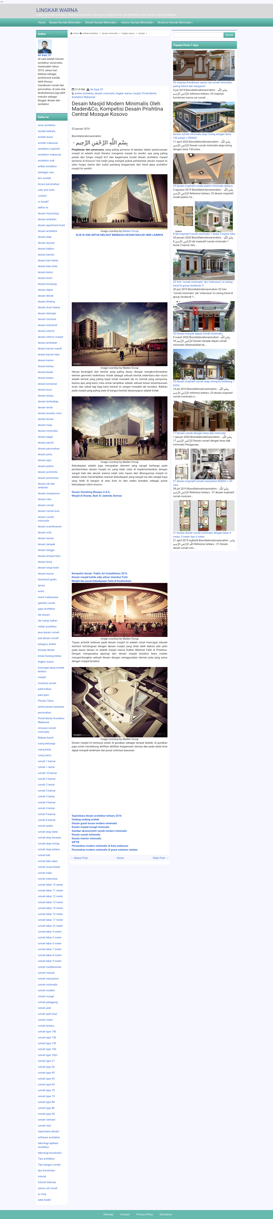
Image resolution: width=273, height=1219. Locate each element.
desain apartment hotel (51, 225)
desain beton (45, 272)
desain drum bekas (49, 307)
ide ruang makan (47, 620)
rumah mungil (46, 996)
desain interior (46, 331)
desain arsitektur (47, 231)
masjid (137, 93)
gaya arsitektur (46, 608)
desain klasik (45, 372)
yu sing (42, 1194)
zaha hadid (44, 1199)
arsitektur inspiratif (49, 148)
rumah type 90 (46, 1113)
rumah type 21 (46, 1060)
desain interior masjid (50, 337)
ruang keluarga (46, 743)
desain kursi (45, 389)
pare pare (43, 695)
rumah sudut (45, 1019)
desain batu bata (47, 266)
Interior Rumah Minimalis (137, 22)
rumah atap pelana (49, 849)
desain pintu (45, 454)
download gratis (47, 579)
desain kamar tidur (49, 354)
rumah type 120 (47, 1037)
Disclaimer (166, 1214)
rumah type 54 (46, 1078)
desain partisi (46, 442)
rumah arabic (45, 825)
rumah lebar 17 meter (50, 919)
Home (42, 22)
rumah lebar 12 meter (50, 896)
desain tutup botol (48, 567)
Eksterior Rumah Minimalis (175, 22)
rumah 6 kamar (47, 820)
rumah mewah (46, 972)
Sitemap (108, 1214)
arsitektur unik (46, 160)
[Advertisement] (119, 61)
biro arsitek (44, 178)
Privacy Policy (144, 1214)
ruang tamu (44, 755)
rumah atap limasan (49, 837)
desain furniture (47, 319)
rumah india (45, 873)
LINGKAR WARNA (57, 10)
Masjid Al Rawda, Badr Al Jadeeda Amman (97, 495)
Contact (124, 1214)
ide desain (44, 614)
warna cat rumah (48, 1188)
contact (42, 195)
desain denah (45, 295)
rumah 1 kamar (47, 761)
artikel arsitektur (84, 93)
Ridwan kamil (45, 737)
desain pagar (45, 436)
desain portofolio (48, 472)
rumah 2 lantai (46, 784)
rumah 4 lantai (46, 808)
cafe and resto (46, 190)
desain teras (45, 561)
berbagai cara (46, 172)
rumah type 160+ (48, 1055)
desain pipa (44, 460)
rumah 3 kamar (47, 790)
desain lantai (45, 407)
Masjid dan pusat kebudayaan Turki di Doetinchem (101, 581)
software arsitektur (49, 1137)
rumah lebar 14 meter (50, 908)
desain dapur (45, 289)
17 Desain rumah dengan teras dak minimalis (199, 433)
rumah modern (46, 990)
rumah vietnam (46, 1119)
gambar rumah (46, 603)
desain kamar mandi (50, 348)
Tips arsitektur (46, 1158)
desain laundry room (50, 413)
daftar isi (43, 207)
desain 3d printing (48, 213)
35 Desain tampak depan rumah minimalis (198, 333)
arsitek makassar (48, 143)
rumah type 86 (46, 1108)
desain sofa (45, 532)
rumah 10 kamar (47, 773)
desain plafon (46, 466)
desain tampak (46, 544)
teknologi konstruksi (50, 1152)
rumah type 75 (46, 1096)
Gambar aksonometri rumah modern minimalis (100, 830)
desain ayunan (46, 242)
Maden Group (131, 231)
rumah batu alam (48, 861)
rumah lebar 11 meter (50, 890)
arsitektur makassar (49, 154)
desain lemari (46, 419)
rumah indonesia (47, 878)
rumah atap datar (48, 831)
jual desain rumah (48, 638)
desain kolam (45, 377)
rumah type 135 (47, 1043)
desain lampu (46, 395)
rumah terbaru (46, 1025)
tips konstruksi (46, 1170)
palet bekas (44, 689)
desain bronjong (47, 284)
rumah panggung (48, 1002)
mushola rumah (47, 683)
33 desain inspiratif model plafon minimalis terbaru (203, 185)
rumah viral (44, 1125)
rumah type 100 (47, 1031)
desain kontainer (47, 383)
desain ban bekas (48, 260)
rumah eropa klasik (49, 867)
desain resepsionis (49, 493)
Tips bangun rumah (49, 1164)
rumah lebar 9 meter (50, 961)
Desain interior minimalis (86, 838)
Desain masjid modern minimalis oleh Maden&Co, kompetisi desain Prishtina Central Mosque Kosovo (117, 108)
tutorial (42, 1176)
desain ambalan (47, 219)
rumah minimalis (48, 984)
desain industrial (47, 325)
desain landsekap (48, 401)
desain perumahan (49, 448)
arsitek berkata (46, 131)
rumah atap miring (48, 843)
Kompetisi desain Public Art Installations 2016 (99, 573)
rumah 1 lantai (46, 767)
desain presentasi (48, 478)
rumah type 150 (47, 1049)
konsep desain (46, 650)
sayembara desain (48, 1131)
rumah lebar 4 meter (50, 931)
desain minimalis (105, 93)
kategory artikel (47, 644)
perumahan (44, 712)
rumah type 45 (46, 1072)
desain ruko (44, 499)
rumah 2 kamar (47, 778)
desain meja (45, 425)
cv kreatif (43, 201)
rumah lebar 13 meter (50, 902)
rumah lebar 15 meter (50, 914)
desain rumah (46, 505)
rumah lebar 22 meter (50, 925)
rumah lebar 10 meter (50, 884)
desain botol (45, 278)
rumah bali (44, 855)
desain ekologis (47, 313)
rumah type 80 (46, 1102)
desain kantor (46, 360)
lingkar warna (124, 93)
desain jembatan (47, 342)
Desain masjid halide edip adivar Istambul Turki (100, 577)
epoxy (41, 585)
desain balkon (46, 248)
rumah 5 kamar (47, 814)
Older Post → (160, 858)
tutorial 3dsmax (47, 1182)
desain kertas (46, 366)
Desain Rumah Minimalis (65, 22)
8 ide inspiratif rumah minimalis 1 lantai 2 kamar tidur (204, 233)
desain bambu (46, 254)
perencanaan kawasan (51, 706)
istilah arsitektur (47, 626)
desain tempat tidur (49, 556)
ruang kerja (44, 749)
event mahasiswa (48, 597)
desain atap (45, 236)
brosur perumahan (48, 184)
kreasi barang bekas (49, 656)
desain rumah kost (48, 511)
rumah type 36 (46, 1066)
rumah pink (44, 1008)
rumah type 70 (46, 1090)
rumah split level (47, 1014)
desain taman (46, 538)
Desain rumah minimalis (86, 834)
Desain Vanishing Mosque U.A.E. (91, 492)
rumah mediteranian (49, 967)
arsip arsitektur (46, 125)
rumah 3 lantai (46, 796)
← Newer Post (79, 858)
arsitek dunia (45, 137)
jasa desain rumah (48, 632)
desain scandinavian (50, 526)
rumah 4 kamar (47, 802)
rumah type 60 (46, 1084)
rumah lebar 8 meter (50, 955)
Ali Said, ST (96, 89)
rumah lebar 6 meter (50, 943)
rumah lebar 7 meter (50, 949)
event (41, 591)
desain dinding (46, 301)
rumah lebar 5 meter (50, 937)
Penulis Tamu (46, 700)
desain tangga (46, 550)
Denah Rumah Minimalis (101, 22)
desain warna (45, 573)
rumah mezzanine (48, 978)
